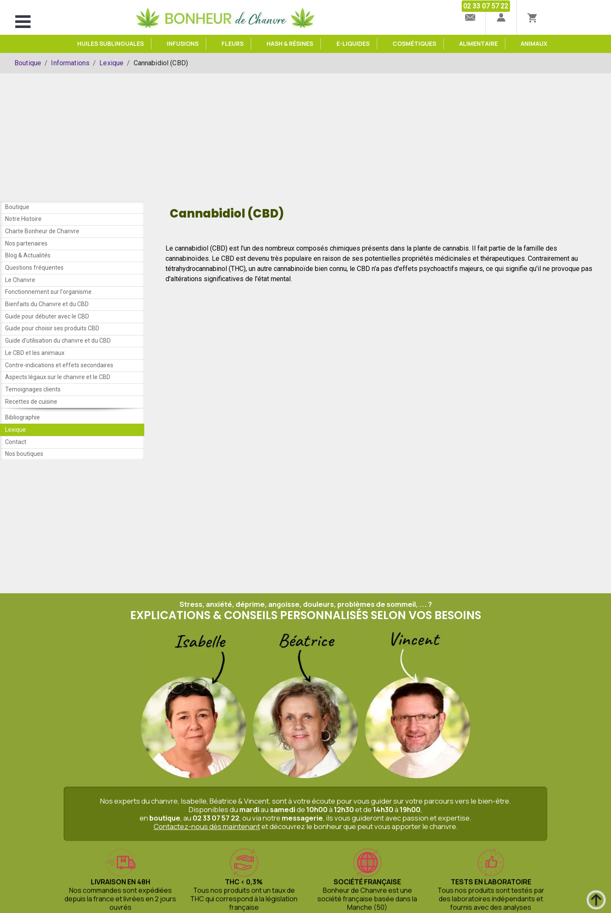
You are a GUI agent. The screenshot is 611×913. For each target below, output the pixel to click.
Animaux (534, 43)
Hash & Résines (289, 43)
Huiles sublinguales (110, 43)
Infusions (183, 43)
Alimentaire (478, 43)
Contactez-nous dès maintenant (207, 839)
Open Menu (23, 21)
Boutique (27, 63)
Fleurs (232, 43)
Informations (70, 63)
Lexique (111, 63)
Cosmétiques (414, 43)
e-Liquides (353, 43)
